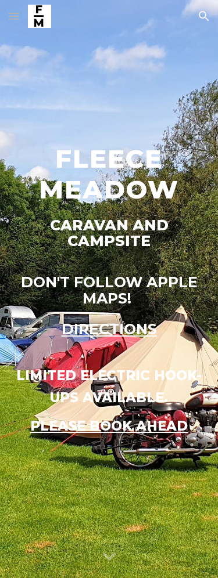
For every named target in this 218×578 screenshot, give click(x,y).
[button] (14, 16)
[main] (109, 289)
